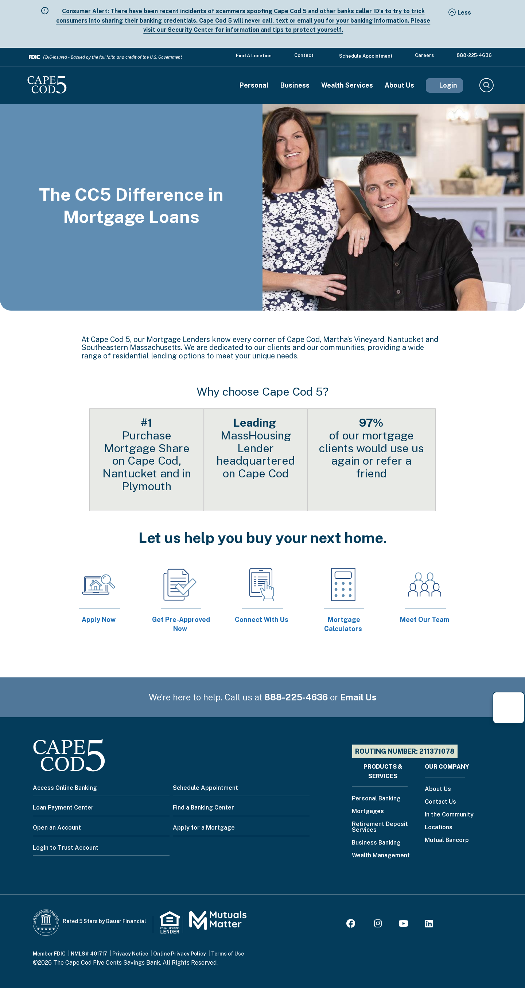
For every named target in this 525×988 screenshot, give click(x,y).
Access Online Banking (65, 787)
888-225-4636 (474, 55)
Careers (424, 55)
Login (448, 85)
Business (295, 85)
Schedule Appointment (366, 56)
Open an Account (57, 827)
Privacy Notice (130, 954)
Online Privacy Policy (179, 954)
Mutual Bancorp (447, 840)
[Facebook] (351, 924)
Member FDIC (49, 954)
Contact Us (440, 802)
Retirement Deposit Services (380, 827)
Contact (304, 55)
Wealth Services (347, 85)
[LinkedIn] (429, 924)
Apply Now (99, 619)
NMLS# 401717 (89, 954)
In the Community (449, 815)
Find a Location (254, 55)
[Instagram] (378, 924)
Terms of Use (227, 954)
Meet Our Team (424, 619)
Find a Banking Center (203, 807)
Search (486, 85)
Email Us (358, 697)
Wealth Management (381, 856)
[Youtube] (403, 924)
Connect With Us (261, 619)
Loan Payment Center (63, 807)
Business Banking (376, 843)
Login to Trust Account (65, 847)
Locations (438, 827)
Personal (254, 85)
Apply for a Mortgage (204, 827)
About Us (399, 85)
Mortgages (368, 811)
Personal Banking (376, 799)
